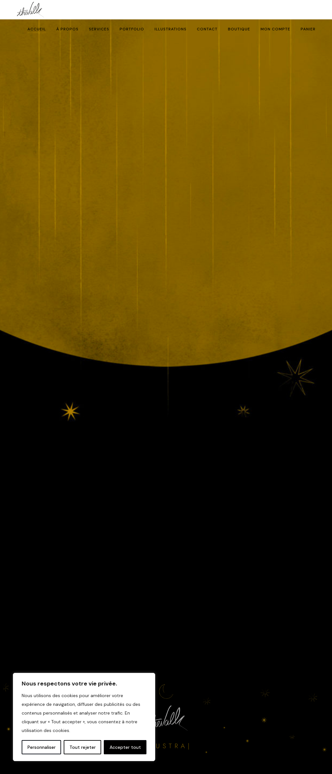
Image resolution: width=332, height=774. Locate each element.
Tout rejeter (83, 747)
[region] (84, 717)
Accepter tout (125, 747)
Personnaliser (41, 747)
